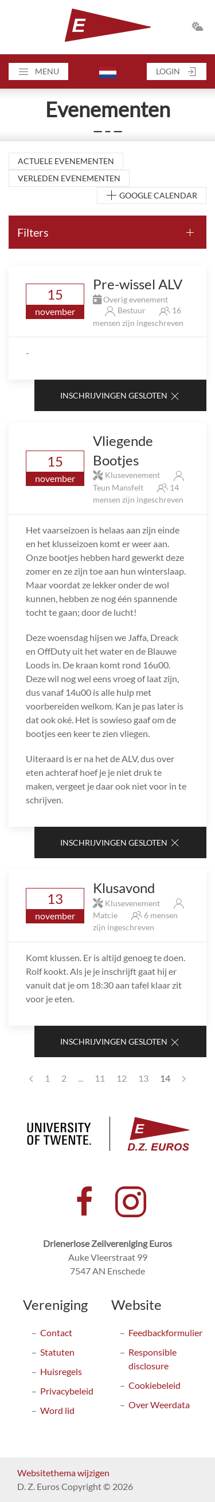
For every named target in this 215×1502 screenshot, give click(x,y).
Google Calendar (151, 196)
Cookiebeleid (154, 1385)
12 (121, 1078)
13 (143, 1078)
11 (100, 1078)
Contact (56, 1332)
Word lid (57, 1410)
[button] (38, 71)
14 (165, 1078)
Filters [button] (33, 232)
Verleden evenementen (69, 178)
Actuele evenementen (66, 161)
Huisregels (61, 1371)
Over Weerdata (159, 1404)
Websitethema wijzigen (63, 1472)
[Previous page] (31, 1078)
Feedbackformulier (165, 1332)
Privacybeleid (66, 1390)
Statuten (57, 1351)
